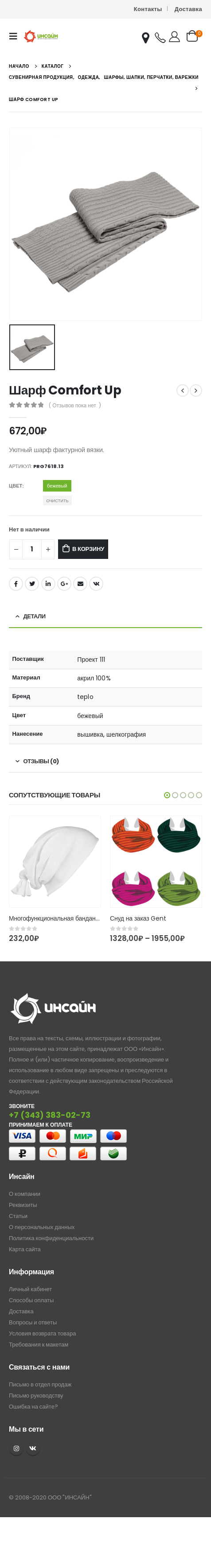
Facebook (16, 584)
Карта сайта (25, 1249)
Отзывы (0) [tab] (41, 761)
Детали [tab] (34, 616)
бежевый (57, 485)
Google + (64, 584)
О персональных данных (41, 1227)
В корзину (88, 549)
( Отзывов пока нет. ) (75, 405)
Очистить (57, 501)
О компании (24, 1194)
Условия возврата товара (42, 1333)
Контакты (148, 9)
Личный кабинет (30, 1289)
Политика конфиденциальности (51, 1238)
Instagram (16, 1448)
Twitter (32, 584)
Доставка (188, 9)
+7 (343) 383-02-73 (49, 1114)
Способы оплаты (31, 1300)
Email (80, 584)
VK (32, 1448)
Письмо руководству (36, 1395)
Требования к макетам (38, 1344)
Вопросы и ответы (33, 1322)
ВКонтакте (96, 584)
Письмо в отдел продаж (40, 1384)
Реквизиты (23, 1205)
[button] (167, 795)
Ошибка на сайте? (33, 1406)
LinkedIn (48, 584)
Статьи (18, 1216)
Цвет (15, 485)
